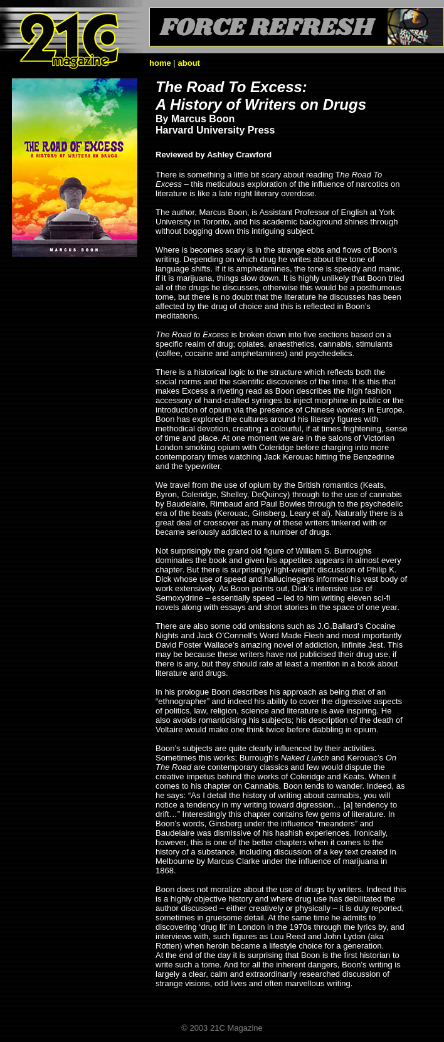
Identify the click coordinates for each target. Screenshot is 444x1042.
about (189, 63)
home (160, 63)
